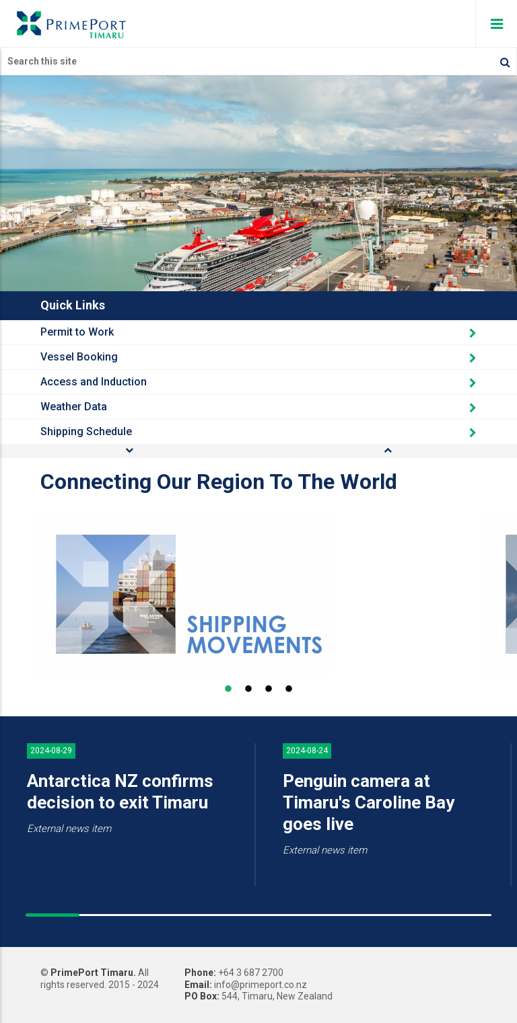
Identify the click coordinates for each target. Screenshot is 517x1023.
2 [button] (248, 689)
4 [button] (289, 689)
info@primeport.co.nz (260, 984)
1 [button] (228, 689)
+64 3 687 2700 (250, 972)
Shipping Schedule (258, 431)
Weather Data (258, 406)
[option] (257, 594)
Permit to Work (258, 332)
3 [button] (268, 689)
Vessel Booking (258, 356)
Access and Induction (258, 381)
